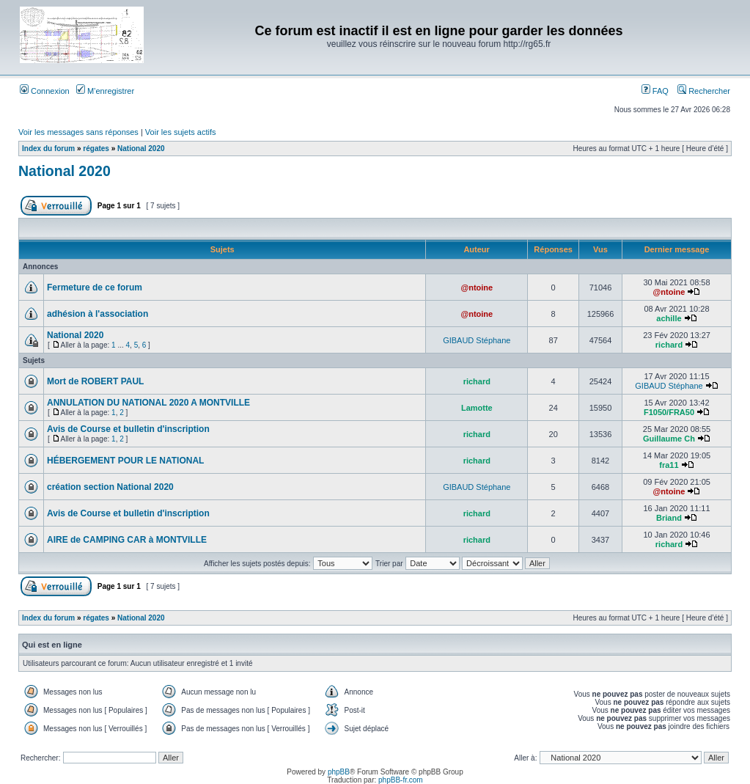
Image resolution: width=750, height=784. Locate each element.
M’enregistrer (105, 91)
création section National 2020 (110, 487)
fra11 (668, 465)
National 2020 (140, 148)
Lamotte (477, 407)
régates (96, 148)
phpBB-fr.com (400, 780)
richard (669, 344)
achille (668, 318)
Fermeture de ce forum (94, 287)
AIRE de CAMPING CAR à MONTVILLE (127, 540)
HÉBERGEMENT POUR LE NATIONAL (125, 460)
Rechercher (703, 91)
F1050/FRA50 (669, 412)
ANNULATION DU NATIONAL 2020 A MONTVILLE (148, 403)
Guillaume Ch (669, 438)
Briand (669, 517)
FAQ (655, 91)
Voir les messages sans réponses (78, 132)
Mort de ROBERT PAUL (95, 381)
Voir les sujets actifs (180, 132)
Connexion (45, 91)
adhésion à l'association (97, 314)
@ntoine (476, 287)
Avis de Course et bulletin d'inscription (128, 429)
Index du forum (48, 148)
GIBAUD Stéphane (476, 340)
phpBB (339, 772)
